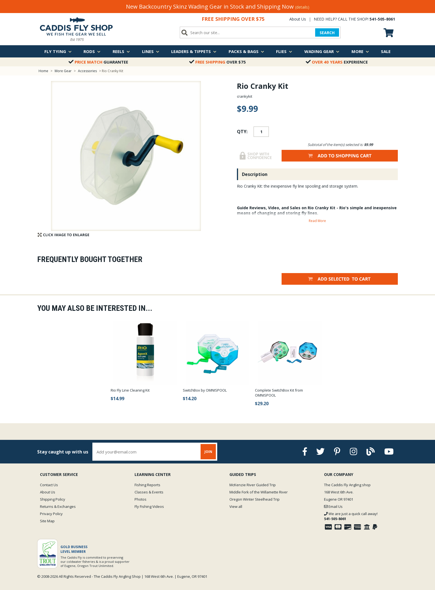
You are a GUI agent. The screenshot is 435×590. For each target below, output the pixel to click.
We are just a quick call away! (351, 516)
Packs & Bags (246, 51)
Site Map (47, 520)
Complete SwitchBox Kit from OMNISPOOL (279, 393)
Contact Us (49, 484)
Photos (140, 499)
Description (254, 174)
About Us (297, 19)
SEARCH (327, 32)
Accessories (88, 71)
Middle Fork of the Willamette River (258, 492)
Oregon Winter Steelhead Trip (254, 499)
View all (235, 506)
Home (43, 71)
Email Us (333, 506)
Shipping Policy (52, 499)
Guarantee (98, 62)
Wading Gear (321, 51)
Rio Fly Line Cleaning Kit (130, 390)
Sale (386, 51)
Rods (92, 51)
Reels (121, 51)
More (360, 51)
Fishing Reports (147, 484)
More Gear (63, 71)
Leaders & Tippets (193, 51)
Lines (150, 51)
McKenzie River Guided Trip (252, 484)
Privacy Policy (51, 513)
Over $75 (217, 62)
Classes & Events (149, 492)
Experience (337, 62)
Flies (284, 51)
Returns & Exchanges (58, 506)
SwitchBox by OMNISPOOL (205, 390)
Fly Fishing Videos (149, 506)
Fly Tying (58, 51)
